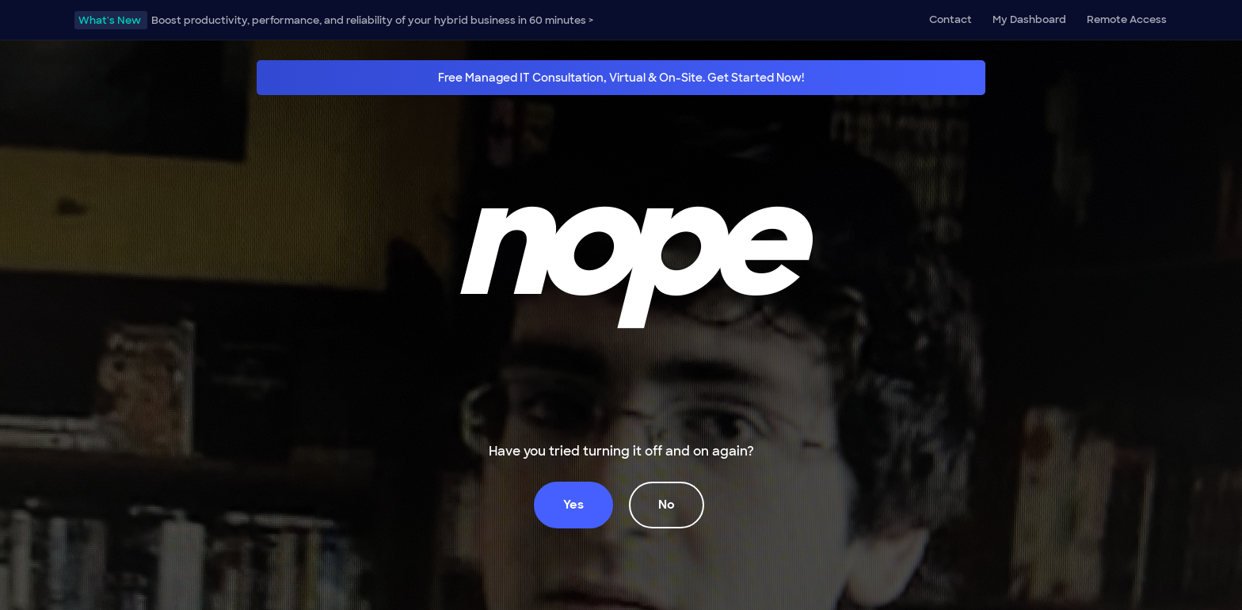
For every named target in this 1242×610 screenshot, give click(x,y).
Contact (950, 19)
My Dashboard (1029, 19)
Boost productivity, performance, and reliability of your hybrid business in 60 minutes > (333, 20)
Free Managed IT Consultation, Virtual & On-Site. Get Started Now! (621, 78)
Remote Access (1127, 19)
